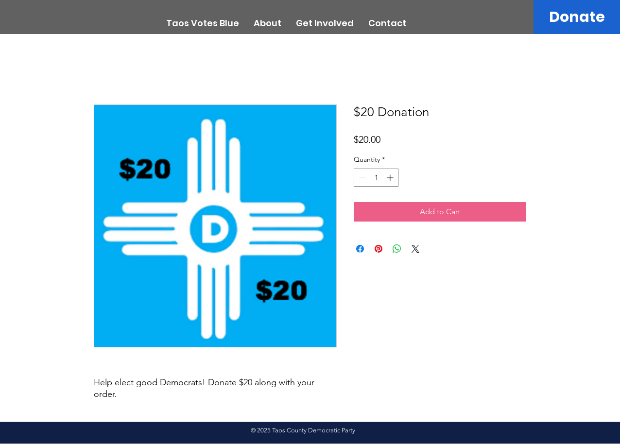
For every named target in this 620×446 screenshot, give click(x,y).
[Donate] (577, 17)
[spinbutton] (376, 177)
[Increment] (391, 177)
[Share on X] (415, 249)
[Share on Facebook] (360, 249)
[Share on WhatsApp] (397, 249)
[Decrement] (361, 177)
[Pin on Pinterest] (378, 249)
